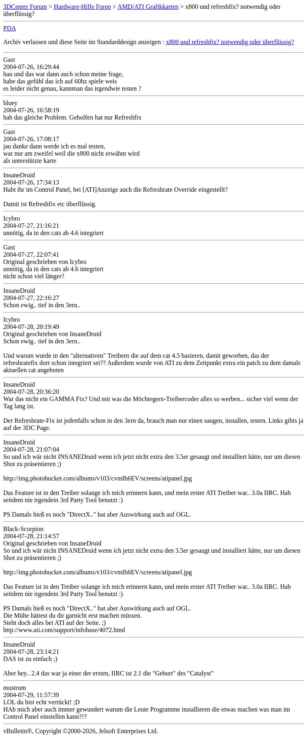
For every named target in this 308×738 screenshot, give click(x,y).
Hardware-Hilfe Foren (82, 6)
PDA (9, 28)
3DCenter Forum (25, 6)
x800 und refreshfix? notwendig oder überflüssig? (230, 42)
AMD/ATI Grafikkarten (148, 6)
